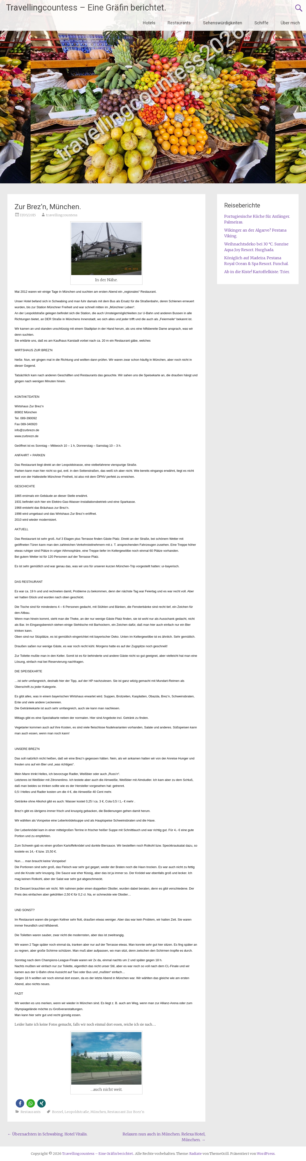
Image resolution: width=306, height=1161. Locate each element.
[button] (20, 1103)
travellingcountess (61, 215)
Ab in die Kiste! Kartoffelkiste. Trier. (257, 271)
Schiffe (261, 22)
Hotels (149, 22)
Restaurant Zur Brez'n (125, 1112)
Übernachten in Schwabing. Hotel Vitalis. (47, 1134)
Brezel (57, 1112)
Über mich (290, 22)
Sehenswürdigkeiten (222, 22)
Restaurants (179, 22)
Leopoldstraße (77, 1112)
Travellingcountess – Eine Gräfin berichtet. (86, 8)
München (98, 1112)
